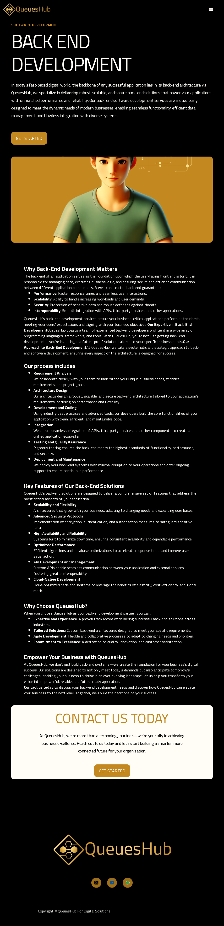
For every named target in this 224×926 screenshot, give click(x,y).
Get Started (112, 771)
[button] (211, 9)
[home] (26, 9)
